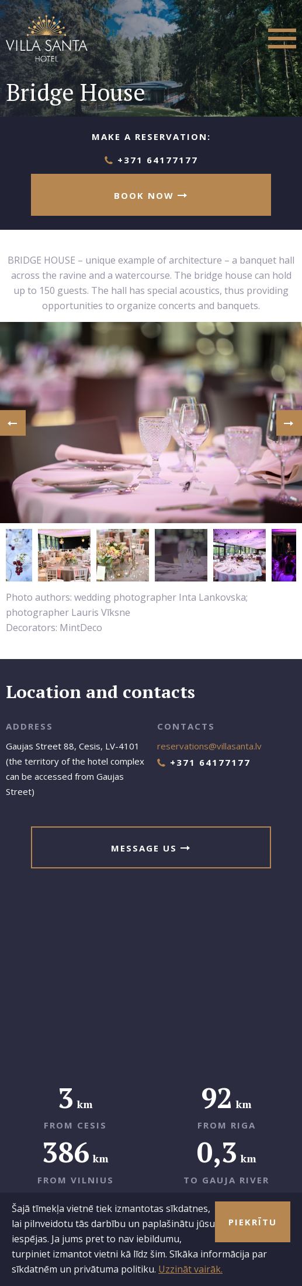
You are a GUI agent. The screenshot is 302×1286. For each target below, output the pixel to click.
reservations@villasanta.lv (209, 746)
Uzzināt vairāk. (190, 1269)
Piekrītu (252, 1222)
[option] (151, 422)
